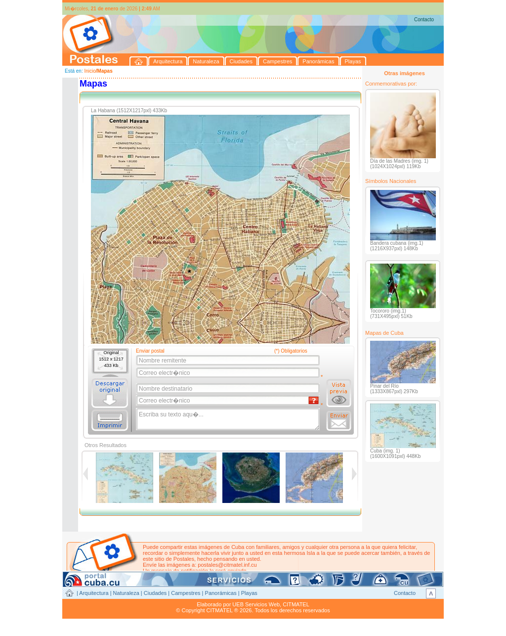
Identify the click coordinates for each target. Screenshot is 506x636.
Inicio (89, 71)
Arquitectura (93, 593)
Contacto (424, 19)
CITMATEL (296, 604)
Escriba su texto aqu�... (228, 419)
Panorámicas (221, 593)
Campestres (185, 593)
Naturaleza (126, 593)
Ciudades (155, 593)
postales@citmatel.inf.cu (227, 565)
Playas (249, 593)
